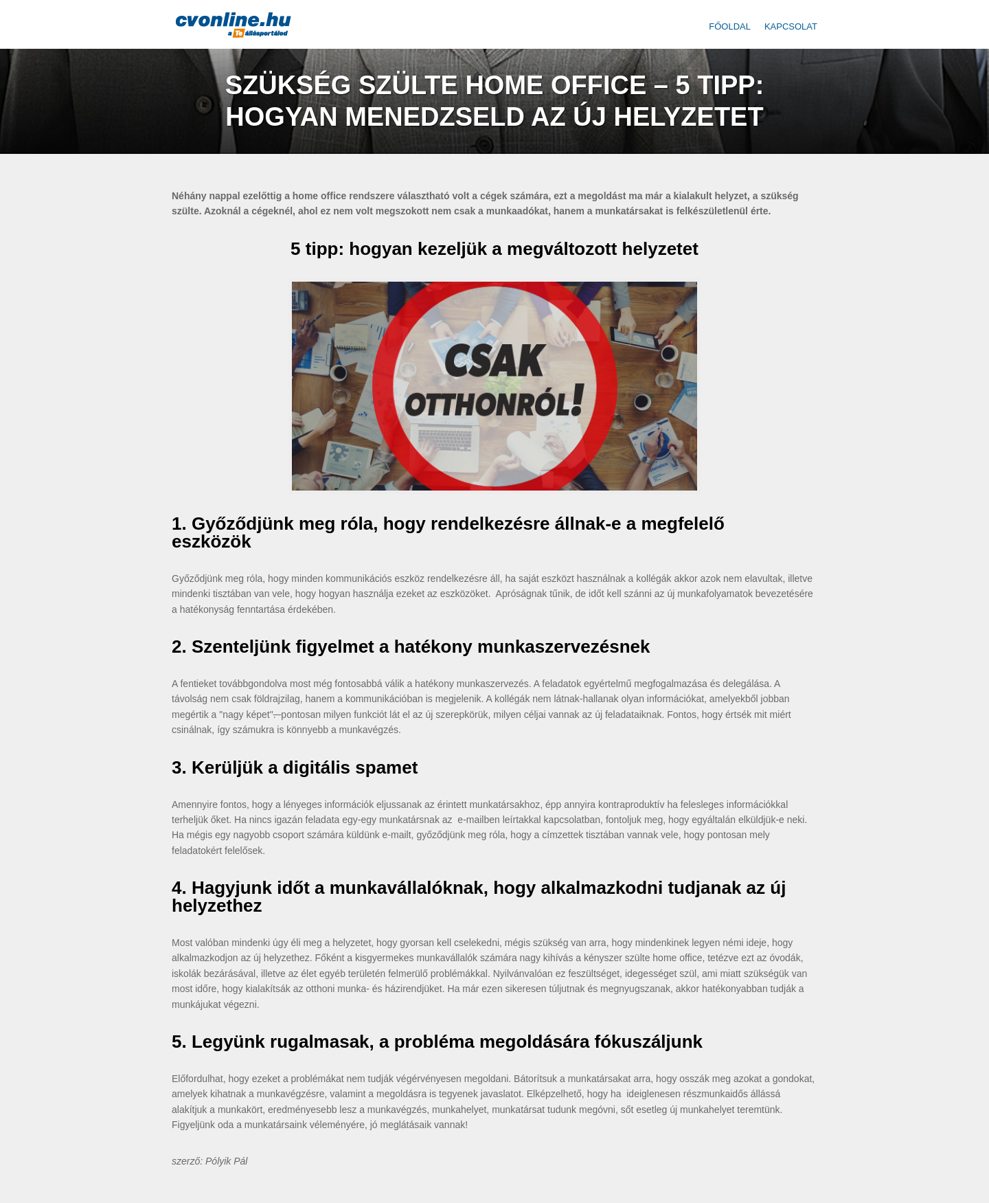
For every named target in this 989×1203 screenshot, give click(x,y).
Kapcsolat (790, 26)
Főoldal (730, 26)
